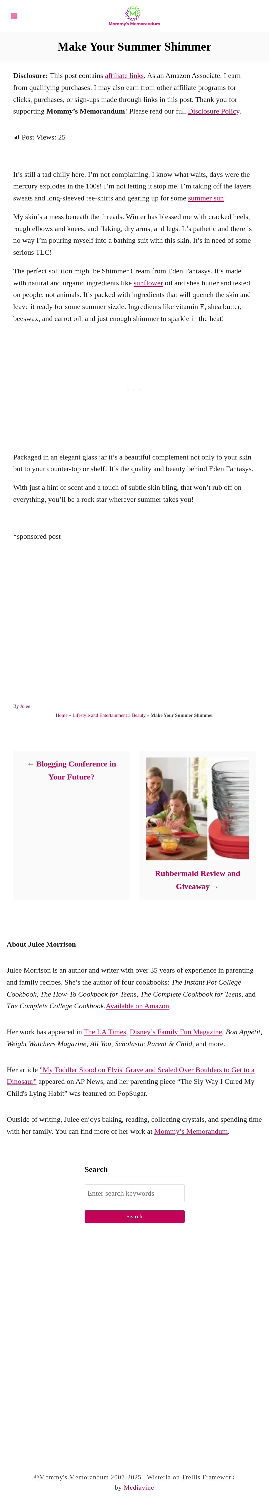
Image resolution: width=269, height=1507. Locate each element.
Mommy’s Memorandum (191, 1131)
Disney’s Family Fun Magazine (176, 1032)
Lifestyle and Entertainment (99, 715)
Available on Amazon (137, 1006)
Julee (25, 706)
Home (62, 715)
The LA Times (105, 1032)
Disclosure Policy (213, 111)
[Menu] (14, 16)
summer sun (206, 198)
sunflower (148, 283)
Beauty (139, 715)
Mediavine (139, 1487)
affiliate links (124, 75)
